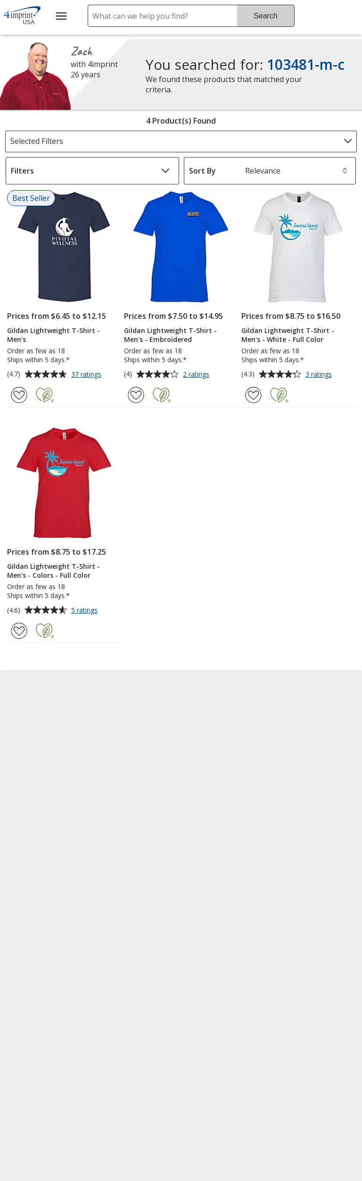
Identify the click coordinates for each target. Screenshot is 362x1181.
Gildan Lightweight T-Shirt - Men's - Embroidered (170, 335)
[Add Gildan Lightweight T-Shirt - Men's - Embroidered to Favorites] (136, 395)
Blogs (109, 761)
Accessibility (31, 738)
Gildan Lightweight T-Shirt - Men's (53, 335)
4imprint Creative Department (218, 720)
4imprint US (297, 715)
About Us (26, 715)
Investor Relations (43, 809)
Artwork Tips (211, 748)
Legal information (217, 1087)
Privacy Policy (34, 831)
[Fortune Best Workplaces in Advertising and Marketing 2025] (36, 1004)
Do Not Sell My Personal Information (45, 864)
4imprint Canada (305, 738)
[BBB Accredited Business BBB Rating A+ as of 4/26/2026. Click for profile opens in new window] (232, 1028)
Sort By (202, 171)
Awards (112, 738)
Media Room (121, 806)
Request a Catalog (131, 851)
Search (266, 16)
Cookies (25, 898)
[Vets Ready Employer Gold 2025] (98, 1004)
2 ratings (197, 375)
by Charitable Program (223, 776)
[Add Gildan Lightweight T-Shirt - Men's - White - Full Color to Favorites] (253, 395)
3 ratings (319, 375)
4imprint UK (297, 761)
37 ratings (87, 375)
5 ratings (85, 611)
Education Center (129, 715)
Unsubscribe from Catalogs (42, 925)
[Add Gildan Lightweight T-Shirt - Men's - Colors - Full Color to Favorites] (19, 631)
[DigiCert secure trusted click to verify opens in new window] (223, 978)
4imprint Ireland (304, 783)
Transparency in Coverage (129, 904)
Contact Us (29, 761)
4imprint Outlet (303, 815)
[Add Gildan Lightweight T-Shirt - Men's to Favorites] (19, 395)
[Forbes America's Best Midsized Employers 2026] (45, 1086)
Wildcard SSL (207, 1005)
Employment (32, 783)
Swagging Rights (130, 874)
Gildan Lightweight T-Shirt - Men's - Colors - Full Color (53, 571)
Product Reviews (128, 828)
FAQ (106, 783)
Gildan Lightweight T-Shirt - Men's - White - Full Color (287, 335)
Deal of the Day (303, 838)
